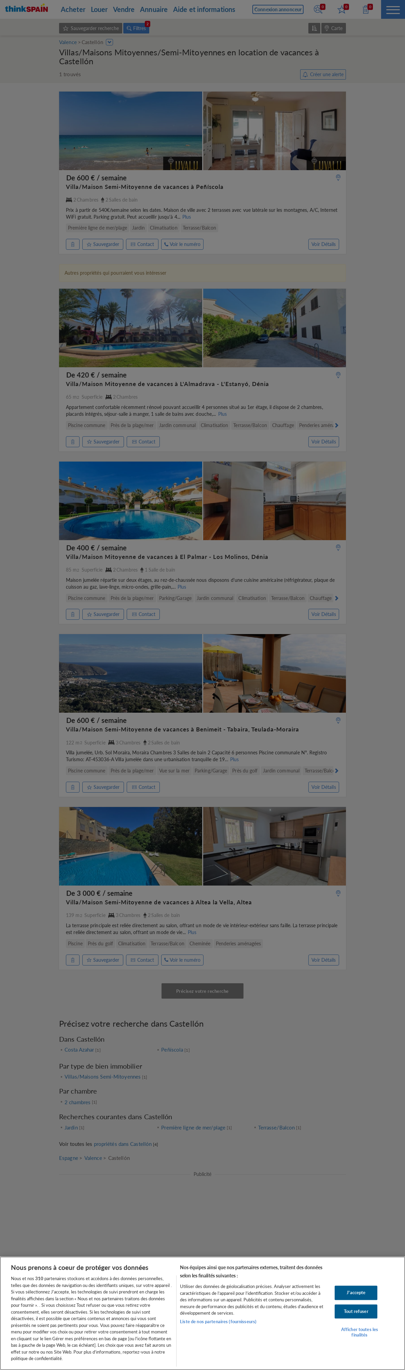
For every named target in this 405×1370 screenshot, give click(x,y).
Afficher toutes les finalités (359, 1332)
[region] (202, 1313)
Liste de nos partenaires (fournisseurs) (218, 1321)
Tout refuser (356, 1311)
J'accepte (356, 1292)
